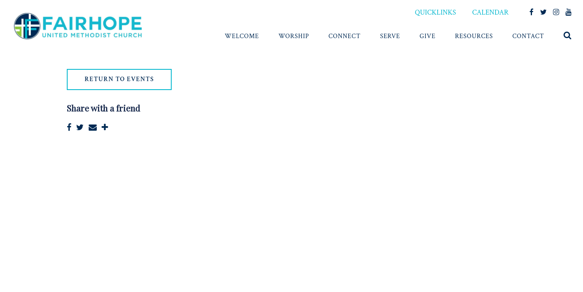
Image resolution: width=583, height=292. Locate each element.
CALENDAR (490, 12)
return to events (119, 79)
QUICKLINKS (435, 12)
